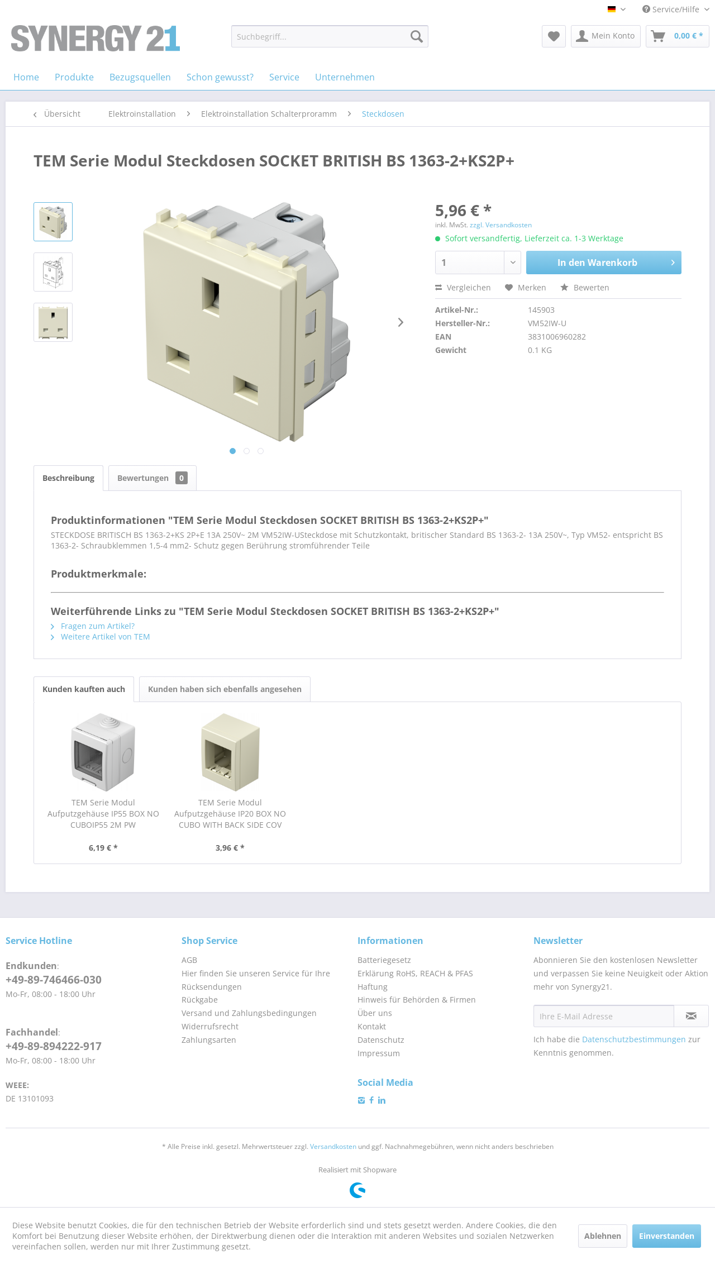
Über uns (375, 1013)
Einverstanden (666, 1235)
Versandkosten (333, 1146)
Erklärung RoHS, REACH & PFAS (415, 973)
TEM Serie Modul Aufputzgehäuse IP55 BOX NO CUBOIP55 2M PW (103, 813)
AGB (189, 960)
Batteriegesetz (384, 960)
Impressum (379, 1053)
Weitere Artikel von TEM (100, 636)
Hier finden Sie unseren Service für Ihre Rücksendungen (256, 980)
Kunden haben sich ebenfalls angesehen (225, 689)
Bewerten (584, 287)
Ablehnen (602, 1235)
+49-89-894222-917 (54, 1046)
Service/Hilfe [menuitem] (672, 9)
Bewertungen (152, 477)
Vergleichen (463, 287)
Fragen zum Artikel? (93, 626)
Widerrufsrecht (210, 1026)
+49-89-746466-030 (54, 979)
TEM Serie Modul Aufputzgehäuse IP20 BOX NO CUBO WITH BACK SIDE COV (230, 813)
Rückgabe (200, 999)
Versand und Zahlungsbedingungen (249, 1013)
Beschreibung (68, 478)
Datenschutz (381, 1039)
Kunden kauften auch (83, 689)
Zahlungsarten (209, 1039)
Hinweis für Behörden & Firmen (417, 999)
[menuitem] (329, 36)
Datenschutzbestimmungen (634, 1039)
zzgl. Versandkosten (501, 225)
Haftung (373, 986)
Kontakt (372, 1026)
